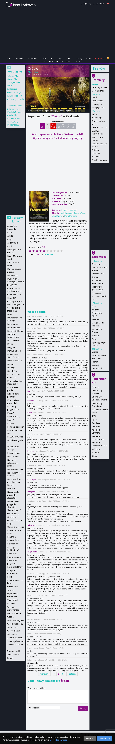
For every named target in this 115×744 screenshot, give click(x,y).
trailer (62, 110)
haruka (30, 451)
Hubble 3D (12, 371)
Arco (94, 306)
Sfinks (94, 456)
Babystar (96, 309)
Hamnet (11, 364)
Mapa (88, 58)
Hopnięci (13, 89)
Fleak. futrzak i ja (99, 127)
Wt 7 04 (63, 125)
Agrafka (95, 387)
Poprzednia (44, 674)
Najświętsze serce (15, 469)
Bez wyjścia (12, 275)
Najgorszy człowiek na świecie (12, 463)
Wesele (10, 616)
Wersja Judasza (98, 107)
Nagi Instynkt (13, 456)
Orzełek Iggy (12, 517)
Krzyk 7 (10, 420)
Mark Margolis (70, 216)
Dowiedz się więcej (58, 740)
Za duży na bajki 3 (15, 637)
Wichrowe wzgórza (15, 620)
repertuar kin (38, 110)
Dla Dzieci (68, 60)
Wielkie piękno (13, 630)
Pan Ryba (96, 156)
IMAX (94, 416)
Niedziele (11, 488)
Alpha (94, 114)
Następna (72, 674)
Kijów (94, 419)
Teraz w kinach (17, 219)
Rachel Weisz (79, 213)
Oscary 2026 (79, 60)
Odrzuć (89, 738)
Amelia (10, 236)
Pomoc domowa (14, 557)
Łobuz (94, 299)
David (94, 97)
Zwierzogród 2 (13, 651)
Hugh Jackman (66, 213)
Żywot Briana (13, 654)
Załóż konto (98, 3)
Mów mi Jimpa (98, 90)
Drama (95, 277)
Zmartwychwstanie (15, 641)
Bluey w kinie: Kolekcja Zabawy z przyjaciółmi (15, 112)
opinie (68, 110)
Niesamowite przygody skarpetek (13, 495)
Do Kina (43, 60)
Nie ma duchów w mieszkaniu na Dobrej (15, 482)
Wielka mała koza (15, 624)
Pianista (95, 335)
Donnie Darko (13, 340)
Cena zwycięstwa (99, 87)
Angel (9, 239)
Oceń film (49, 254)
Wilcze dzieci (12, 634)
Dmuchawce (97, 264)
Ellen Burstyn (57, 216)
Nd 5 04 (53, 125)
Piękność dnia (13, 543)
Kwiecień (95, 319)
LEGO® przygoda (15, 436)
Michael (95, 352)
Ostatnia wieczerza (15, 527)
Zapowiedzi (33, 58)
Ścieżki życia (12, 586)
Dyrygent (11, 347)
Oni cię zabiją (97, 100)
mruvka (30, 400)
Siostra (10, 590)
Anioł (9, 246)
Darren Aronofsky (42, 74)
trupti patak (32, 552)
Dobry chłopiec (14, 327)
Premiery (19, 58)
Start (9, 58)
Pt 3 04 (42, 125)
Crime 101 (11, 298)
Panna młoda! (13, 540)
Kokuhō (10, 413)
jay (28, 391)
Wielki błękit (12, 627)
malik (29, 412)
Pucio (94, 339)
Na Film (51, 60)
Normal (95, 361)
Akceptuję (105, 738)
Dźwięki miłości (14, 350)
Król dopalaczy (15, 95)
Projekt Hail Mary (99, 160)
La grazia (11, 423)
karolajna (31, 480)
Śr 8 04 (68, 125)
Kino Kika (96, 423)
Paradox (95, 452)
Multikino (96, 449)
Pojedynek (12, 553)
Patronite (99, 58)
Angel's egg (97, 117)
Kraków (99, 68)
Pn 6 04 (58, 125)
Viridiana (11, 603)
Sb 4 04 (48, 125)
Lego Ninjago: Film (15, 427)
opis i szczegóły (51, 110)
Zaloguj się (86, 3)
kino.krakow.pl (25, 4)
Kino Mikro (96, 426)
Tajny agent (97, 104)
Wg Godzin (59, 60)
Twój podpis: (33, 707)
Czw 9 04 (73, 125)
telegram (31, 491)
